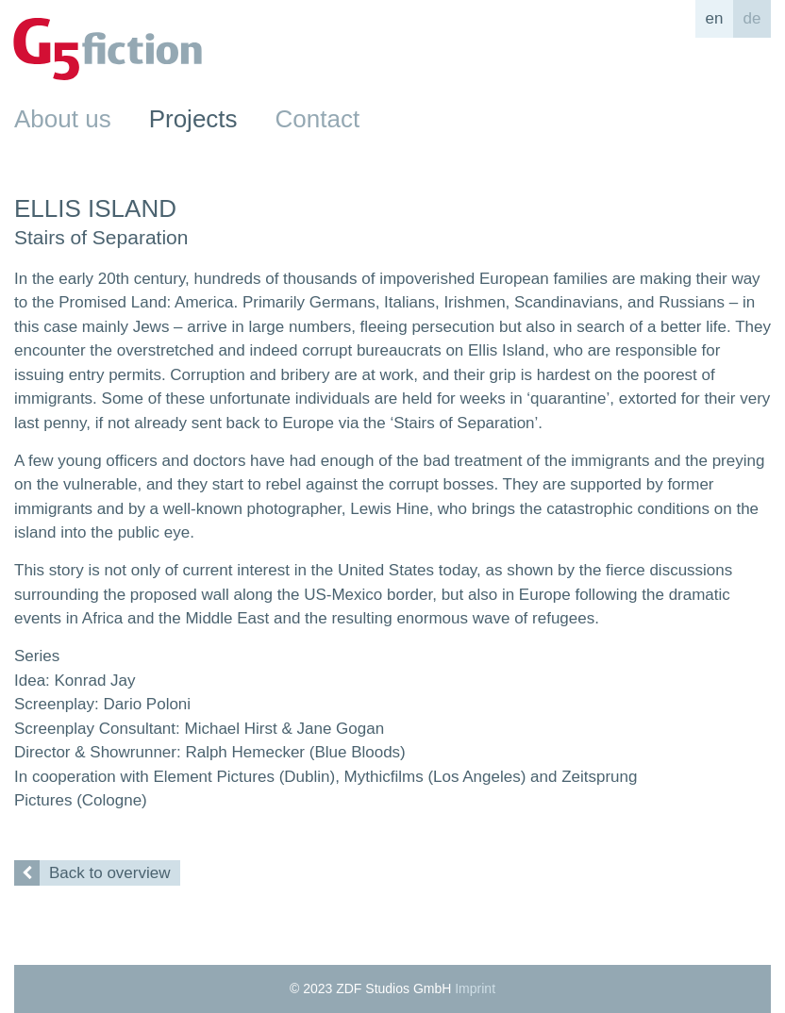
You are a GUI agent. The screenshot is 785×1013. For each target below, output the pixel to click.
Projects (193, 119)
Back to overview (92, 873)
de (752, 18)
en (715, 18)
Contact (318, 119)
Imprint (475, 988)
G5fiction (107, 49)
